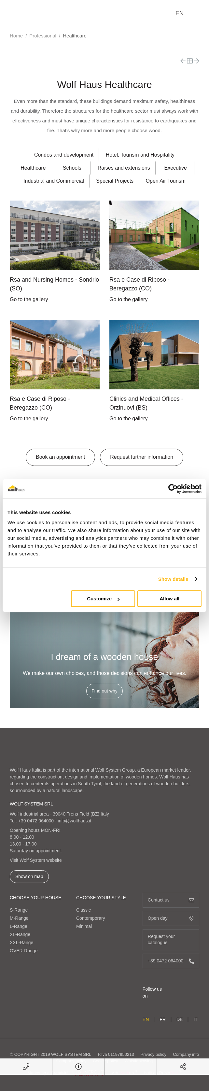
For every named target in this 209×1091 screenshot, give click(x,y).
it (195, 1019)
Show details (173, 579)
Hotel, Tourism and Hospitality (140, 155)
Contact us (171, 900)
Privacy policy (153, 1054)
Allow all (169, 598)
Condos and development (63, 155)
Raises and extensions (124, 168)
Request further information (141, 457)
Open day (171, 918)
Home (16, 35)
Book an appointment (60, 457)
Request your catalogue (171, 939)
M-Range (19, 918)
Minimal (84, 926)
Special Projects (114, 181)
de (179, 1019)
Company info (186, 1054)
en (179, 13)
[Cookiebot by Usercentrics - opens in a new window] (173, 489)
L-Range (18, 926)
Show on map (29, 876)
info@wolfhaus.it (74, 820)
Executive (175, 168)
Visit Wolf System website (36, 860)
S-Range (19, 910)
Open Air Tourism (166, 181)
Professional (42, 35)
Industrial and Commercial (53, 181)
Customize (103, 598)
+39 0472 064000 (36, 820)
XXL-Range (21, 942)
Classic (83, 910)
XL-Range (20, 934)
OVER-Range (24, 950)
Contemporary (90, 918)
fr (163, 1019)
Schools (72, 168)
